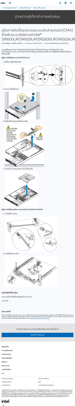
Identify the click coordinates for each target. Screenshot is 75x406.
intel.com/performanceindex (14, 393)
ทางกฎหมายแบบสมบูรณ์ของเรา (46, 393)
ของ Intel (59, 395)
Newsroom (6, 366)
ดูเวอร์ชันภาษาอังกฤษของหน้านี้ (41, 318)
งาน (3, 373)
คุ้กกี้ (39, 382)
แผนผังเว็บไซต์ (6, 369)
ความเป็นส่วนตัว (6, 385)
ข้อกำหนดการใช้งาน (43, 379)
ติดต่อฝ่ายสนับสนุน (37, 334)
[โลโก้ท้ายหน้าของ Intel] (6, 401)
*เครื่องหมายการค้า (7, 382)
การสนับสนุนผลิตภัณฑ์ (10, 8)
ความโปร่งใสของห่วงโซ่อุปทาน (46, 385)
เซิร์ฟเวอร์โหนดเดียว (39, 8)
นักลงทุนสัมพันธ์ (7, 358)
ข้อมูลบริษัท (5, 346)
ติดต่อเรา (4, 362)
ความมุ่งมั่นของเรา (7, 350)
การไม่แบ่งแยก (6, 354)
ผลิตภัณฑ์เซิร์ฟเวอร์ (25, 8)
